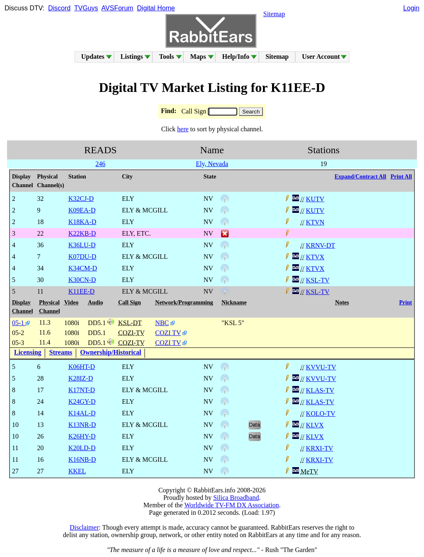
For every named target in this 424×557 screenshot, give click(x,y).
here (183, 129)
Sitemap (274, 13)
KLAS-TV (320, 390)
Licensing (27, 352)
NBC (162, 322)
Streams (60, 352)
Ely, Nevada (212, 163)
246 (100, 163)
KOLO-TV (320, 413)
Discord (59, 8)
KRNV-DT (320, 245)
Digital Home (156, 8)
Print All (401, 177)
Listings (131, 56)
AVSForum (117, 8)
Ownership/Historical (111, 352)
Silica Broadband (236, 497)
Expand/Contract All (360, 177)
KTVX (315, 256)
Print (405, 302)
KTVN (315, 222)
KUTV (315, 199)
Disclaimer (84, 527)
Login (411, 8)
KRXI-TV (319, 448)
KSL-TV (318, 280)
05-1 (21, 322)
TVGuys (86, 8)
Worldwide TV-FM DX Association (231, 505)
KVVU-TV (321, 367)
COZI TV (168, 332)
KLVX (315, 425)
